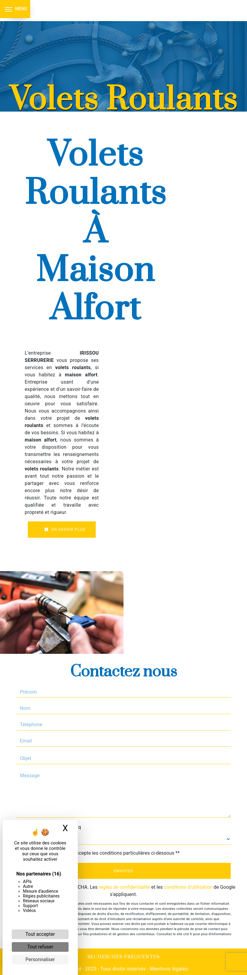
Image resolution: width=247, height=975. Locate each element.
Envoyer (123, 871)
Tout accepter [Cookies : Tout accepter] (40, 934)
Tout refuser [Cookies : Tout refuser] (40, 947)
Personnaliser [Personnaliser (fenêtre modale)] (40, 959)
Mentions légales (168, 969)
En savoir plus (64, 529)
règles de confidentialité (124, 887)
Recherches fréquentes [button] (123, 957)
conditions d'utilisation (188, 887)
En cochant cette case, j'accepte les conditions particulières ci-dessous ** (101, 853)
